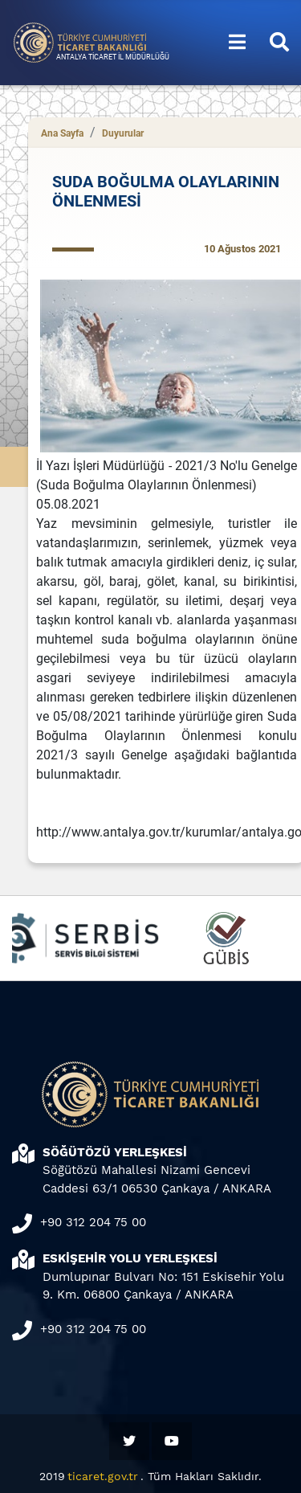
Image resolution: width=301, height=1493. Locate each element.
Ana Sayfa (62, 133)
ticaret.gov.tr (102, 1476)
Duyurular (123, 133)
